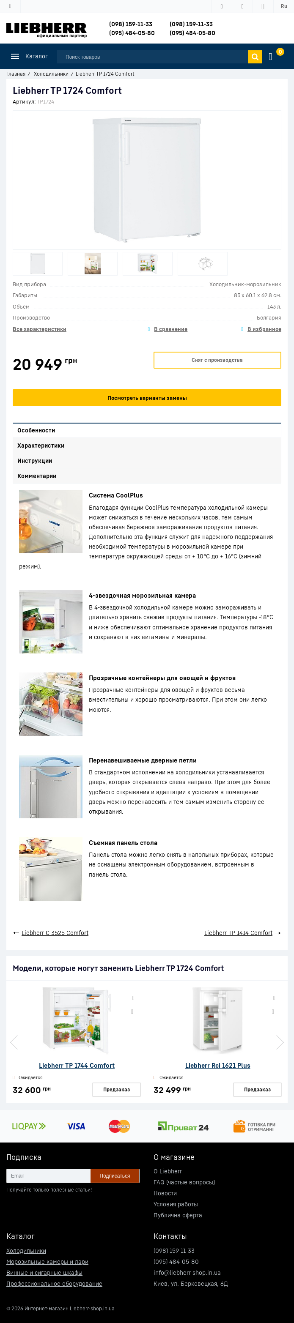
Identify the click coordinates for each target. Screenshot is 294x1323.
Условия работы (176, 1204)
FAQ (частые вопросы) (184, 1182)
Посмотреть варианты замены (147, 397)
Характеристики (40, 445)
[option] (37, 264)
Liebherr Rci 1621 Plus (217, 1065)
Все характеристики (39, 328)
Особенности (36, 430)
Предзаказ (116, 1089)
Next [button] (279, 1042)
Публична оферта (178, 1215)
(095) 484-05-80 (132, 32)
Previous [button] (14, 1042)
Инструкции (34, 460)
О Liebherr (168, 1171)
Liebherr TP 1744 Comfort (77, 1065)
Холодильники (26, 1250)
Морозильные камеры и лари (47, 1261)
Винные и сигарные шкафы (44, 1272)
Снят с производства (217, 360)
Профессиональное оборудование (54, 1283)
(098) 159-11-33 (130, 23)
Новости (165, 1193)
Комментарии (36, 475)
